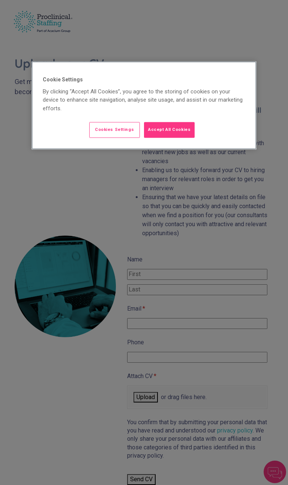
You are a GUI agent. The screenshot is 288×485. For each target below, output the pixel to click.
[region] (144, 105)
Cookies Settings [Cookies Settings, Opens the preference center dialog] (114, 129)
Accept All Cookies (169, 129)
